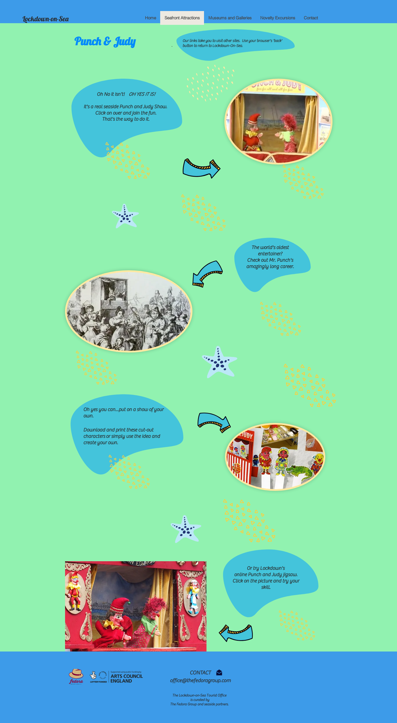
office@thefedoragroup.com (200, 680)
